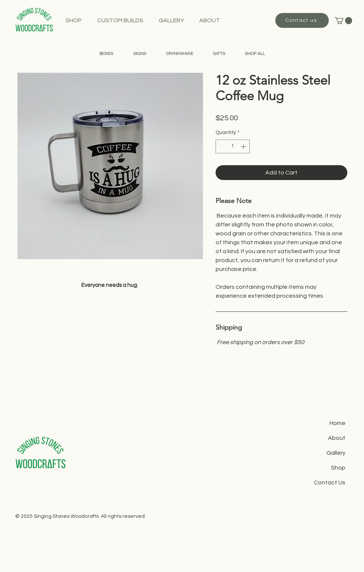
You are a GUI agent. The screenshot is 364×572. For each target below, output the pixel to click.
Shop (338, 468)
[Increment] (244, 146)
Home (337, 423)
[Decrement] (221, 146)
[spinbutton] (232, 146)
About (336, 438)
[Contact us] (302, 20)
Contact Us (329, 483)
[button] (343, 20)
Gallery (336, 453)
